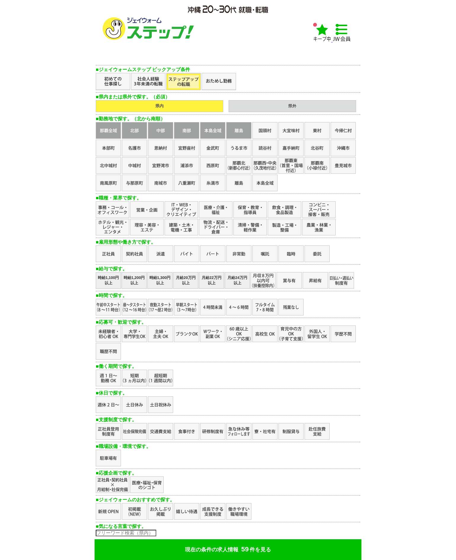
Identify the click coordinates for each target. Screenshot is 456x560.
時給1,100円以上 (108, 280)
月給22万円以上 (211, 280)
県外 (292, 105)
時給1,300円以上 (160, 280)
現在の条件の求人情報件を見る (228, 549)
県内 (159, 105)
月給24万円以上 (237, 280)
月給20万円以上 (185, 280)
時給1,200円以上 (134, 280)
